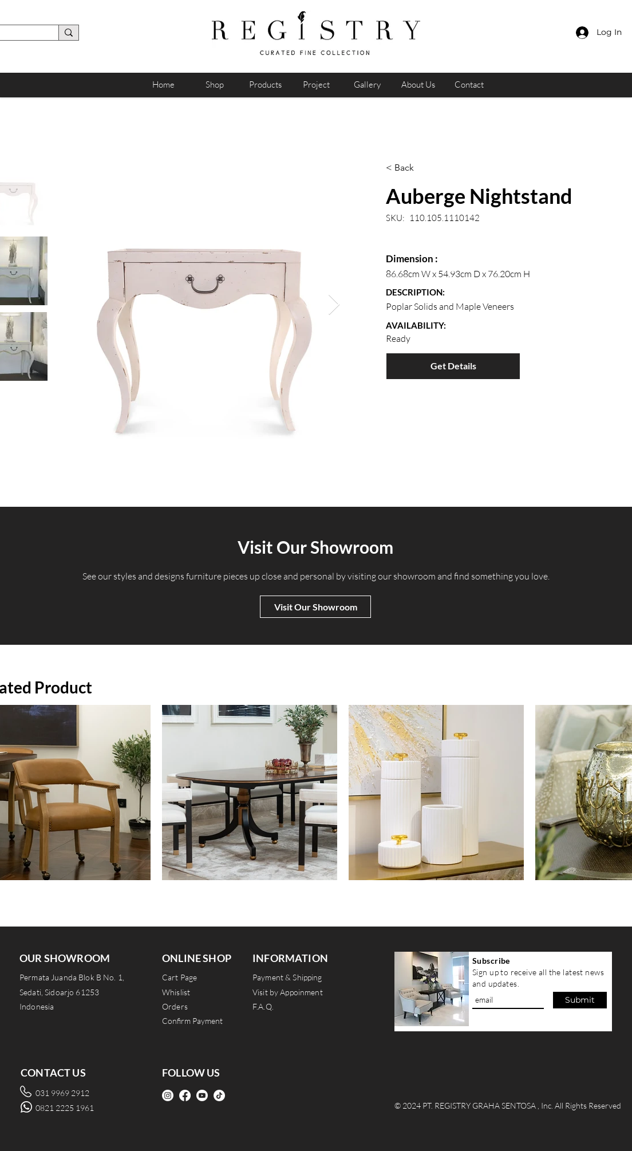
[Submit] (580, 1000)
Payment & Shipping (287, 977)
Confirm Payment (192, 1021)
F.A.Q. (263, 1006)
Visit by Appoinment (287, 992)
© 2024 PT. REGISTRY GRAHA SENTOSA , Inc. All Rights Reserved (507, 1105)
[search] (68, 32)
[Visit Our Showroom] (315, 607)
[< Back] (444, 167)
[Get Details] (453, 366)
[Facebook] (185, 1095)
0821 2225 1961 (64, 1108)
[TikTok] (219, 1095)
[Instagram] (167, 1095)
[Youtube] (202, 1095)
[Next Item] (334, 305)
